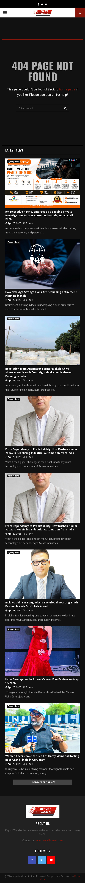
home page (67, 89)
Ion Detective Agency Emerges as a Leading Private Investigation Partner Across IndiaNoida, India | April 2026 (39, 215)
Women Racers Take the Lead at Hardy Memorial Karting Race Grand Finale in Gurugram (42, 758)
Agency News (13, 162)
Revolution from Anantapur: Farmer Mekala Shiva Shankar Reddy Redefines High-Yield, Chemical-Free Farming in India (38, 372)
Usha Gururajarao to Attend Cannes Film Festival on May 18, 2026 (42, 681)
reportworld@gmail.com (49, 840)
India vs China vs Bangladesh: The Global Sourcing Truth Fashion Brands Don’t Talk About (41, 604)
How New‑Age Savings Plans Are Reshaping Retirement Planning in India (41, 294)
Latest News (14, 150)
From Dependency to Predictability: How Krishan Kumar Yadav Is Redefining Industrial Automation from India (41, 451)
